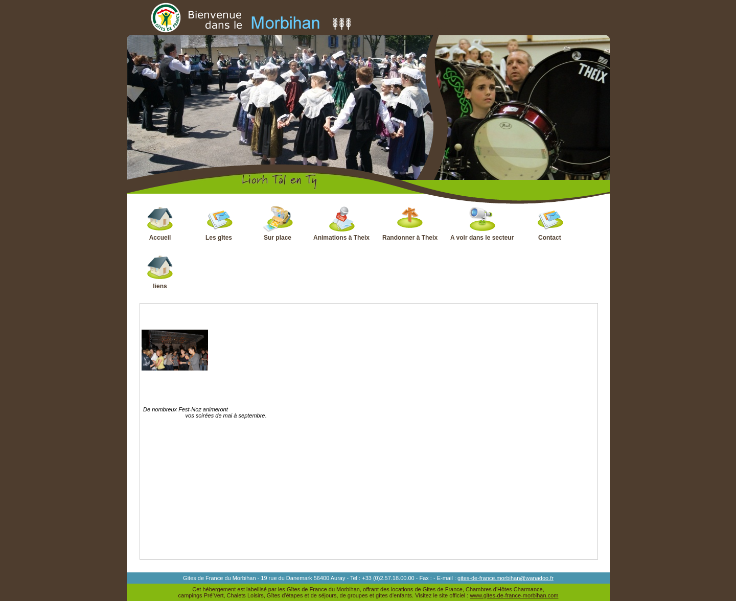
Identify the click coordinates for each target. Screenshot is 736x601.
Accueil (160, 223)
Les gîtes (219, 223)
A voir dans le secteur (482, 223)
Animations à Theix (341, 223)
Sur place (278, 223)
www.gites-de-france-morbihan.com (514, 595)
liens (160, 272)
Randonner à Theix (410, 223)
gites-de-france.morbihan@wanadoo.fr (505, 578)
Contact (550, 223)
